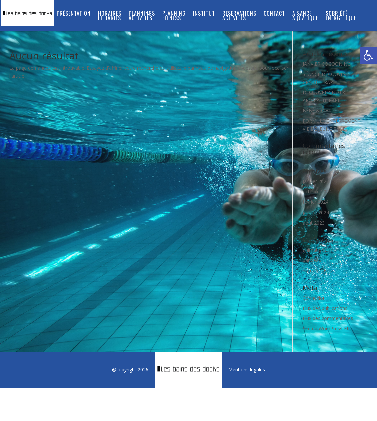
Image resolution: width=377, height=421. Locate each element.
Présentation (74, 14)
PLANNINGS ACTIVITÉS (142, 16)
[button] (368, 55)
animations (315, 250)
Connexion (314, 298)
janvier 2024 (316, 212)
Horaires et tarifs (109, 16)
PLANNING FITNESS (174, 16)
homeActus (315, 270)
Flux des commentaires (328, 318)
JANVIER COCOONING (327, 64)
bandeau (312, 260)
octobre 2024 (317, 191)
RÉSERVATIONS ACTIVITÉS (239, 16)
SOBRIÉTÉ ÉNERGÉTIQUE (341, 16)
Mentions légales (246, 369)
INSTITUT (204, 14)
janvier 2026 (316, 181)
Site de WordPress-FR (326, 328)
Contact (274, 14)
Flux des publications (325, 308)
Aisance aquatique (305, 16)
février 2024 (315, 202)
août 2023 (314, 223)
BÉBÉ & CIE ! (316, 110)
